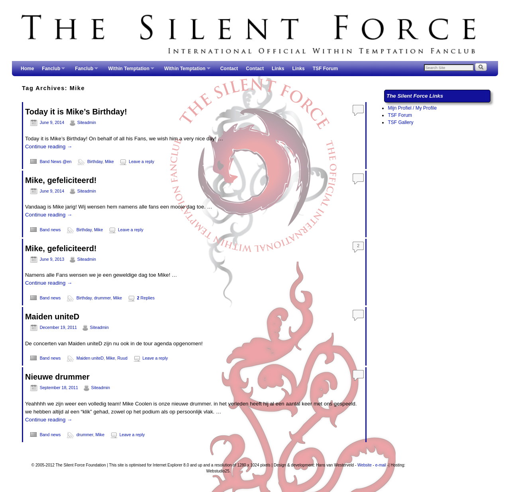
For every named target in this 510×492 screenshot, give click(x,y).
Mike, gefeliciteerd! (61, 180)
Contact (229, 68)
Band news (50, 229)
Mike (109, 161)
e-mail (380, 465)
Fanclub (51, 71)
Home (27, 68)
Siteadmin (86, 122)
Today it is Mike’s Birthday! (76, 111)
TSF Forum (325, 68)
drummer (102, 297)
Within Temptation (129, 71)
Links (278, 68)
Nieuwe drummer (57, 376)
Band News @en (56, 161)
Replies (146, 297)
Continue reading (48, 147)
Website (364, 465)
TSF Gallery (400, 122)
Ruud (123, 358)
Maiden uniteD (52, 316)
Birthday (94, 161)
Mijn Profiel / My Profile (412, 108)
